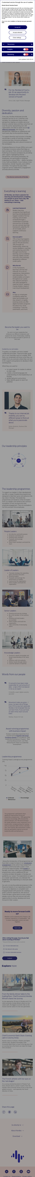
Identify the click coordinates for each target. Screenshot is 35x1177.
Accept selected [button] (17, 32)
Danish (4, 5)
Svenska (11, 5)
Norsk (7, 5)
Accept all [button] (17, 27)
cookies (13, 21)
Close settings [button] (17, 37)
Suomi (16, 5)
